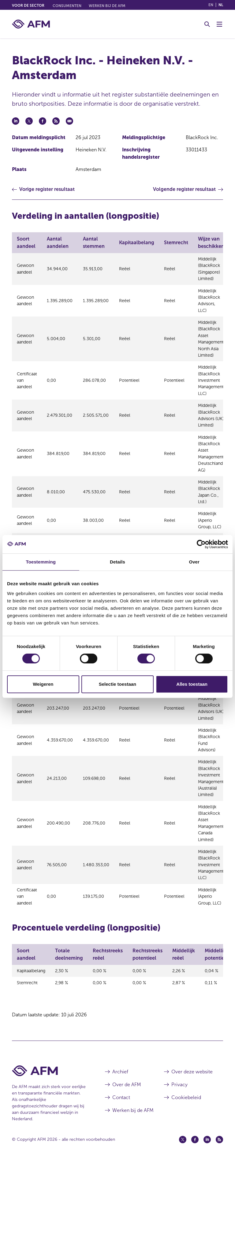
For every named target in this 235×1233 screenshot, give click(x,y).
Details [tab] (117, 561)
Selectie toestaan (117, 684)
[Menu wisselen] (219, 24)
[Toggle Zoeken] (207, 24)
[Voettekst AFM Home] (49, 1140)
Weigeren (43, 684)
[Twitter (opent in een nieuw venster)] (182, 1209)
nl (220, 5)
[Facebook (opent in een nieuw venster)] (195, 1209)
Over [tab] (194, 561)
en (210, 5)
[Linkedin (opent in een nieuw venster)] (207, 1209)
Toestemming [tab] (41, 561)
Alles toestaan (191, 684)
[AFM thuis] (31, 24)
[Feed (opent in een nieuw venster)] (219, 1209)
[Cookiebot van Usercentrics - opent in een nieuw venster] (201, 544)
